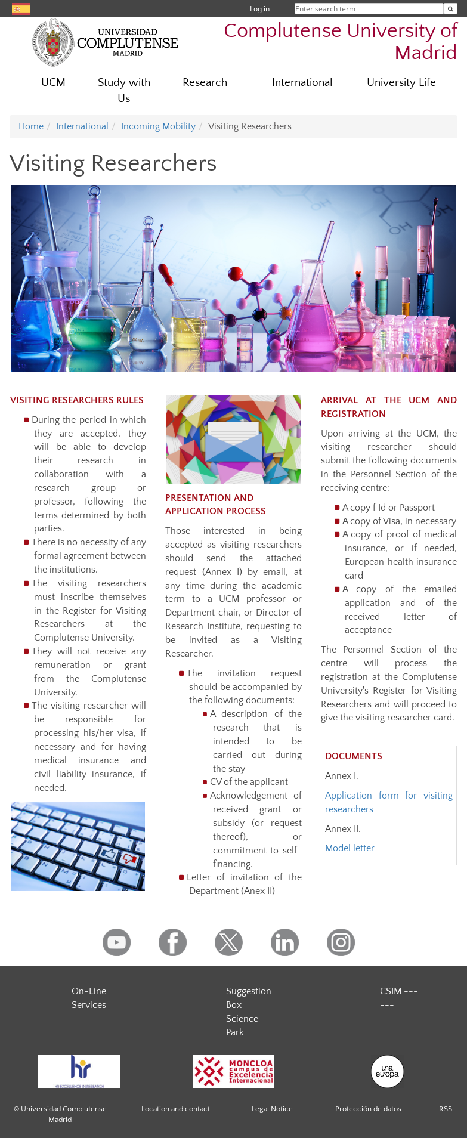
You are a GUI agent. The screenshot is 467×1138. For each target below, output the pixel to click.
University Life (401, 82)
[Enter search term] (450, 8)
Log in (260, 9)
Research (205, 82)
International (302, 82)
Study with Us (124, 90)
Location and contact (175, 1109)
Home (31, 126)
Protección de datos (368, 1109)
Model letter (350, 848)
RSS (445, 1109)
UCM (53, 82)
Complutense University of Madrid (340, 42)
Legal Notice (272, 1109)
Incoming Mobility (158, 126)
